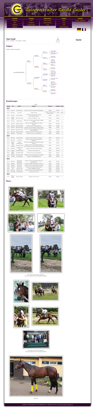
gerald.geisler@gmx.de (67, 404)
